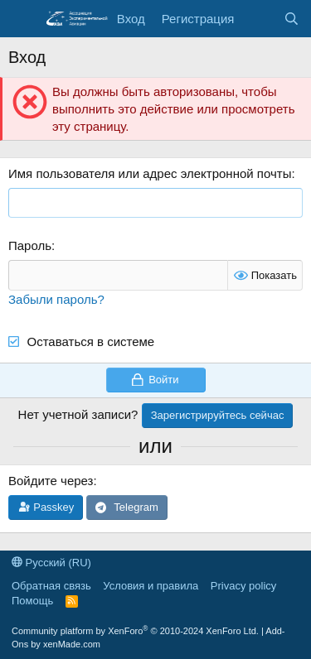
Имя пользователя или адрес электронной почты (149, 173)
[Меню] (22, 19)
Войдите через (50, 481)
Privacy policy (243, 586)
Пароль (29, 245)
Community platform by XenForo (135, 631)
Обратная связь (51, 586)
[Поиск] (291, 18)
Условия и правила (150, 586)
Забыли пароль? (56, 299)
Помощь (32, 600)
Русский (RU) (51, 562)
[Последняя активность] (258, 18)
